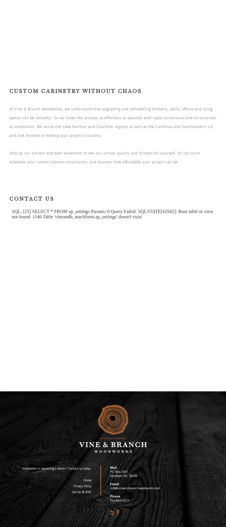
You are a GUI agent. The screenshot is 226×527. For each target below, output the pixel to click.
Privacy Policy (83, 486)
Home (88, 480)
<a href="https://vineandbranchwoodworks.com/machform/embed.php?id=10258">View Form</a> (113, 287)
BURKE (87, 492)
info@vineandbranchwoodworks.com (135, 488)
